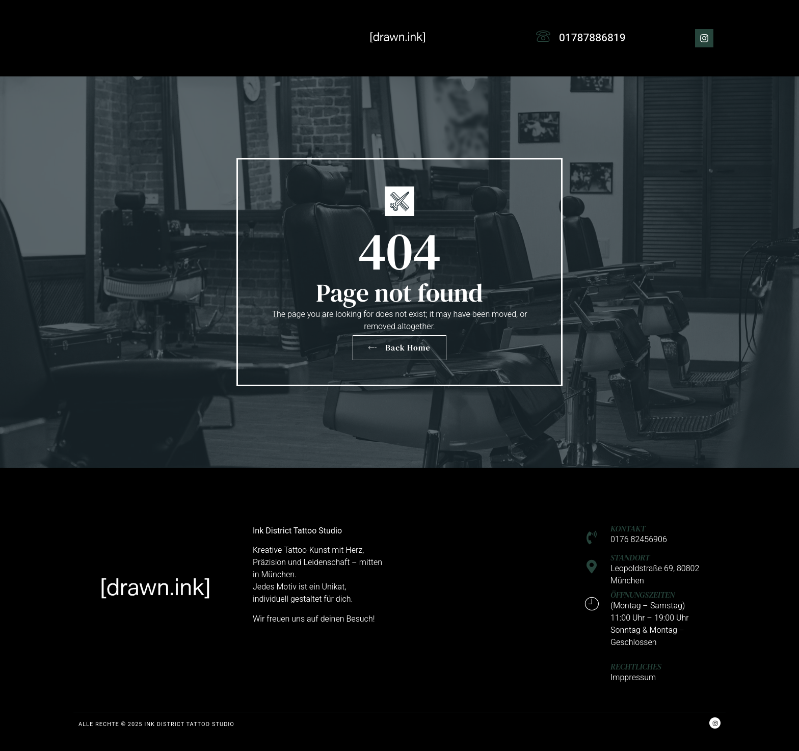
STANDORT (630, 557)
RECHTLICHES (635, 666)
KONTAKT (628, 528)
